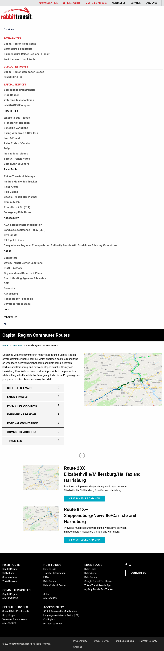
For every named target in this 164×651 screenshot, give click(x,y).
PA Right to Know (14, 240)
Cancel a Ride (48, 3)
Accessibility (11, 217)
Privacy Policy (80, 641)
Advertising (11, 293)
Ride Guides (11, 191)
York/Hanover (9, 581)
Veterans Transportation (19, 100)
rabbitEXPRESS (13, 77)
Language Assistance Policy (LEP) (24, 229)
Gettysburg (8, 573)
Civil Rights (10, 235)
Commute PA (12, 202)
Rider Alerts (72, 3)
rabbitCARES (50, 598)
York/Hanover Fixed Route (20, 59)
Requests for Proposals (18, 298)
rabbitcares (10, 317)
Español (135, 3)
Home (5, 345)
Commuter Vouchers (16, 163)
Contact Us (119, 3)
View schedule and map (84, 498)
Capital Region (9, 569)
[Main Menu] (159, 11)
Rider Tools (10, 169)
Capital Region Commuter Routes (24, 71)
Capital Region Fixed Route (20, 43)
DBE (6, 283)
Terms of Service (101, 641)
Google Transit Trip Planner (20, 196)
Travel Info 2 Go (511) (17, 207)
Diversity (9, 288)
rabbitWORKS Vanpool (17, 105)
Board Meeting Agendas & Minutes (25, 278)
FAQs (7, 148)
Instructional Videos (16, 153)
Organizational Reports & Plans (23, 273)
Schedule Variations (16, 127)
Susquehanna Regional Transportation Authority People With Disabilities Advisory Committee (60, 245)
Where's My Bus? (96, 3)
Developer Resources (17, 303)
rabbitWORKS (9, 623)
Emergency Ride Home (17, 212)
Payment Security (148, 641)
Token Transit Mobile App (19, 176)
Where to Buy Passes (17, 117)
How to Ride (11, 110)
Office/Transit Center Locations (23, 262)
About (7, 250)
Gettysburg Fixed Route (18, 48)
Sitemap (77, 647)
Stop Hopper (11, 95)
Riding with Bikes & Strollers (21, 133)
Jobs (7, 309)
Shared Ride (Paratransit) (19, 89)
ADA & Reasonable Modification (23, 224)
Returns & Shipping (124, 641)
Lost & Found (12, 138)
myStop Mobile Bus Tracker (20, 181)
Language (151, 3)
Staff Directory (13, 268)
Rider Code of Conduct (17, 143)
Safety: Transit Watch (17, 158)
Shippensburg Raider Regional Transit (26, 54)
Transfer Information (17, 122)
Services (9, 29)
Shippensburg (9, 577)
